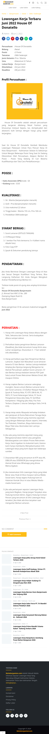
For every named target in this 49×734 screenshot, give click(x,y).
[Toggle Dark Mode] (38, 3)
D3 (23, 589)
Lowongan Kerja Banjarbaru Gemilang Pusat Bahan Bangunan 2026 (28, 639)
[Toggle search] (42, 3)
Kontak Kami (10, 693)
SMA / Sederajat (23, 601)
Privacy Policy (11, 700)
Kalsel (31, 555)
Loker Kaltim (24, 8)
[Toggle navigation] (45, 3)
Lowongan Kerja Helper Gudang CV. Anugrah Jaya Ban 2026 (27, 582)
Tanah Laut (31, 601)
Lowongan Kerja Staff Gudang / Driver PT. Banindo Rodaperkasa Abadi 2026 (29, 570)
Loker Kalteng (36, 8)
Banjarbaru (16, 555)
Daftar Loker (10, 703)
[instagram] (33, 2)
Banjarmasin (25, 555)
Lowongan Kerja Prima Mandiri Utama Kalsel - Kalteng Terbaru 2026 (28, 627)
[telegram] (7, 715)
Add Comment (14, 534)
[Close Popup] (2, 732)
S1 (27, 624)
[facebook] (29, 2)
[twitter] (16, 715)
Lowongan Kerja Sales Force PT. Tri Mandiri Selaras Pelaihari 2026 (30, 604)
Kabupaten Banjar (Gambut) (30, 578)
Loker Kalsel (12, 8)
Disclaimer (10, 696)
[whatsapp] (25, 715)
